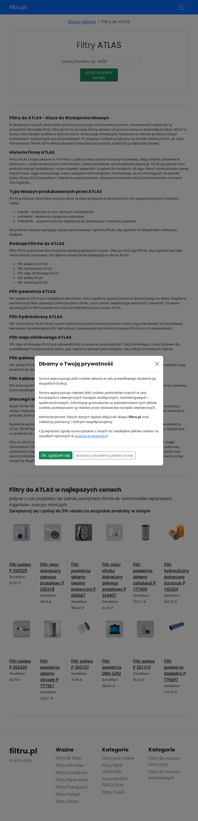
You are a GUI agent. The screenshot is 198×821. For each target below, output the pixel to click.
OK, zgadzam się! (55, 455)
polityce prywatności (91, 436)
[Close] (157, 364)
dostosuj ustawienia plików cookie (104, 455)
